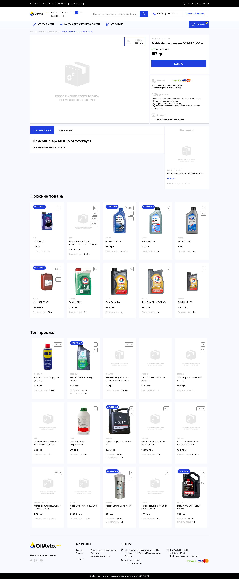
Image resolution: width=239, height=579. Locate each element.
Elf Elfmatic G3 (39, 241)
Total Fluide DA (112, 302)
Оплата (79, 550)
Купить (178, 63)
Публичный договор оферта (103, 550)
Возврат (79, 559)
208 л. (94, 224)
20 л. (131, 218)
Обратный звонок (195, 14)
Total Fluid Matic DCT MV (154, 302)
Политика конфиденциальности (100, 554)
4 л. (131, 478)
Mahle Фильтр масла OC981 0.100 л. (185, 173)
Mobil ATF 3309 (113, 241)
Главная (34, 31)
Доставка (80, 553)
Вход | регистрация (196, 3)
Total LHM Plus (76, 302)
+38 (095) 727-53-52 (133, 560)
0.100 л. (58, 473)
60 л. (94, 218)
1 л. (59, 208)
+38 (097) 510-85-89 (133, 563)
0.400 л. (57, 344)
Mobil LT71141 (184, 241)
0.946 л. (129, 208)
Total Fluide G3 (185, 302)
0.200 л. (200, 408)
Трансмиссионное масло (49, 31)
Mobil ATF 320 (149, 241)
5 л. (95, 213)
